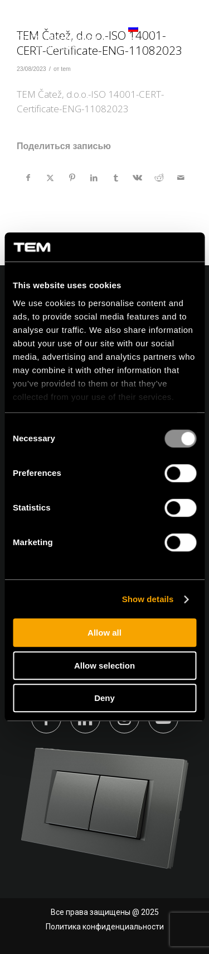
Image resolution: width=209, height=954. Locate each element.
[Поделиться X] (50, 177)
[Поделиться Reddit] (159, 177)
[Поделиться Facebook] (28, 177)
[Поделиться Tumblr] (116, 177)
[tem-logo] (56, 33)
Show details (148, 599)
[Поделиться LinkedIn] (93, 177)
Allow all (104, 633)
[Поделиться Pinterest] (71, 177)
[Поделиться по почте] (181, 177)
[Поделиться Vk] (137, 177)
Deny (104, 698)
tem (66, 68)
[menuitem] (118, 33)
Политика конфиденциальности (105, 926)
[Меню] (182, 33)
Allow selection (104, 665)
